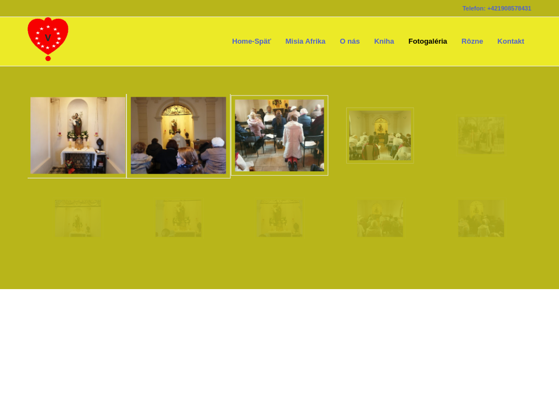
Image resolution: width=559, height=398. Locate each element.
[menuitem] (251, 41)
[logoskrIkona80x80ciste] (48, 41)
